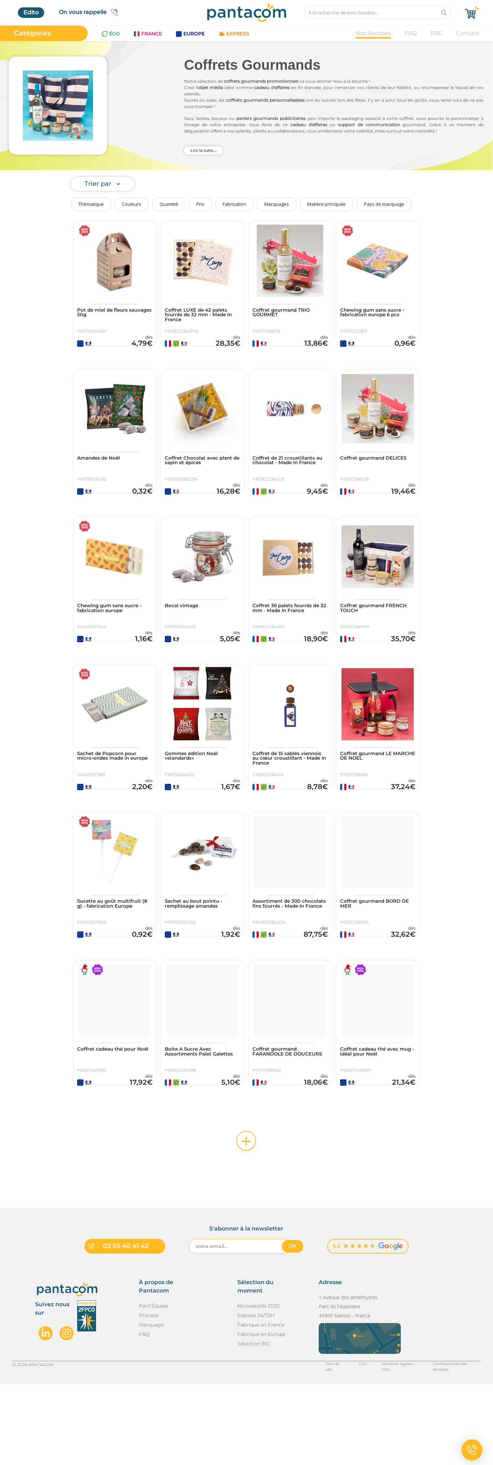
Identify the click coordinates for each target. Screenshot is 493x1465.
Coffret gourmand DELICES (366, 475)
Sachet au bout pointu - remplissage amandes (199, 958)
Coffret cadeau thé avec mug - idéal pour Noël (375, 1120)
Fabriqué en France (260, 1405)
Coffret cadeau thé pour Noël (112, 1120)
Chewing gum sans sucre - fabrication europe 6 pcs (377, 313)
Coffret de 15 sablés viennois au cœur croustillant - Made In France (283, 803)
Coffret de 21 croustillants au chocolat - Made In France (289, 477)
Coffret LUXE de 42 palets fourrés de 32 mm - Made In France (202, 316)
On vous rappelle (90, 12)
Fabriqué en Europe (261, 1415)
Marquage (151, 1405)
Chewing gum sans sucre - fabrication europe (113, 636)
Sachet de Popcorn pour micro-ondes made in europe (112, 800)
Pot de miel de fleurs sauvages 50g (107, 313)
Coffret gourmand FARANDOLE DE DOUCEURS (279, 1122)
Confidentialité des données (451, 1445)
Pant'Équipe (153, 1386)
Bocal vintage (185, 633)
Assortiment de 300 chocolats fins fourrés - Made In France (285, 961)
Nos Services (373, 33)
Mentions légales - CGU (387, 1445)
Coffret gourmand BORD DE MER (376, 958)
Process (148, 1396)
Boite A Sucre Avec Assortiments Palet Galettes (193, 1122)
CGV (347, 1445)
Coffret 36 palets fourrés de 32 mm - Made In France (288, 639)
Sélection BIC (253, 1424)
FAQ (411, 33)
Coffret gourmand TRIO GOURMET (287, 313)
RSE (436, 33)
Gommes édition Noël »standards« (196, 797)
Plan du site (320, 1445)
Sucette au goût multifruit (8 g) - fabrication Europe (104, 961)
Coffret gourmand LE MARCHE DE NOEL (371, 797)
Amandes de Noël (103, 472)
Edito (31, 12)
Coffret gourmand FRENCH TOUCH (366, 636)
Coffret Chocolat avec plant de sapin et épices (199, 475)
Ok (292, 1326)
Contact (467, 33)
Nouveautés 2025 (258, 1386)
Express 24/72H (256, 1396)
